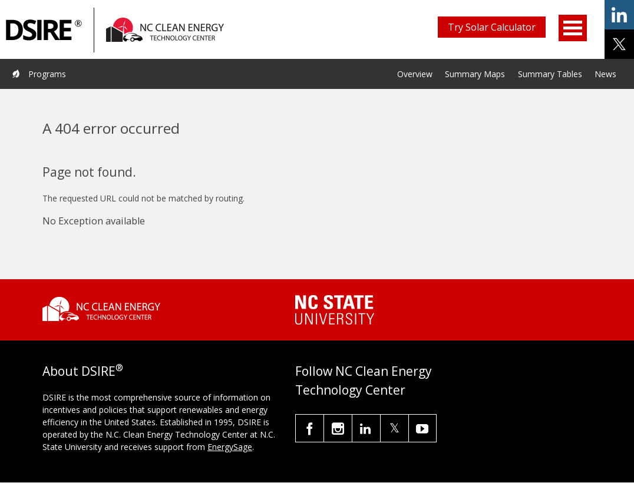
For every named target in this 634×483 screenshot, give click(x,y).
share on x (619, 44)
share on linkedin (619, 14)
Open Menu (573, 28)
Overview (414, 74)
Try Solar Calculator (492, 27)
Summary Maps (475, 74)
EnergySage (229, 446)
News (605, 74)
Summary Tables (550, 74)
